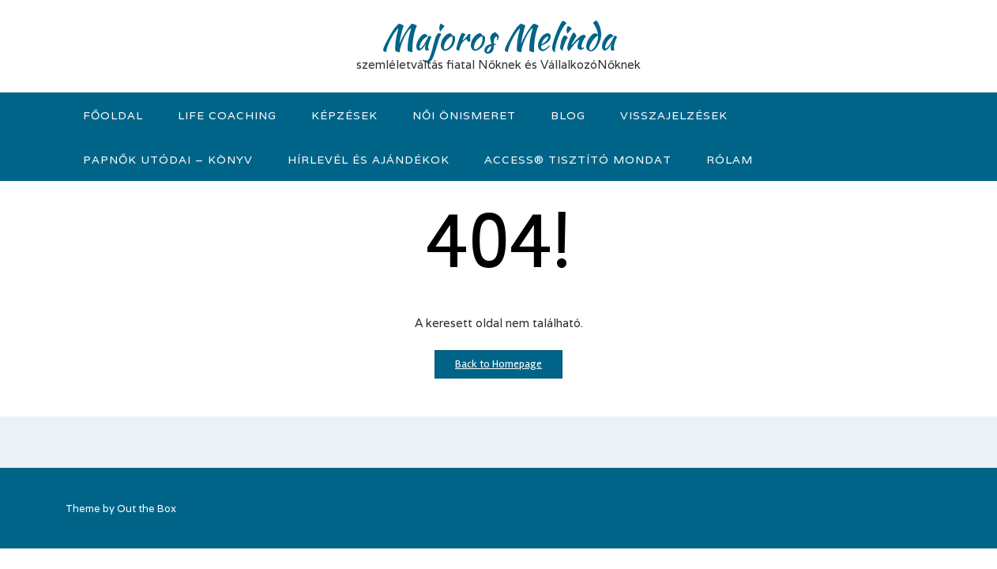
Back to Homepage (498, 364)
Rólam (729, 160)
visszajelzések (674, 115)
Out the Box (146, 508)
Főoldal (113, 115)
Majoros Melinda (498, 37)
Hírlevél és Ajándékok (369, 160)
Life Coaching (227, 115)
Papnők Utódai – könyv (168, 160)
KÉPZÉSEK (344, 115)
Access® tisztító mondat (578, 160)
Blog (568, 115)
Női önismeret (464, 115)
